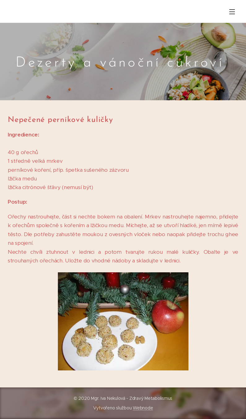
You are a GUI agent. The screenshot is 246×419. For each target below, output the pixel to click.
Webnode (143, 408)
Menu (232, 11)
